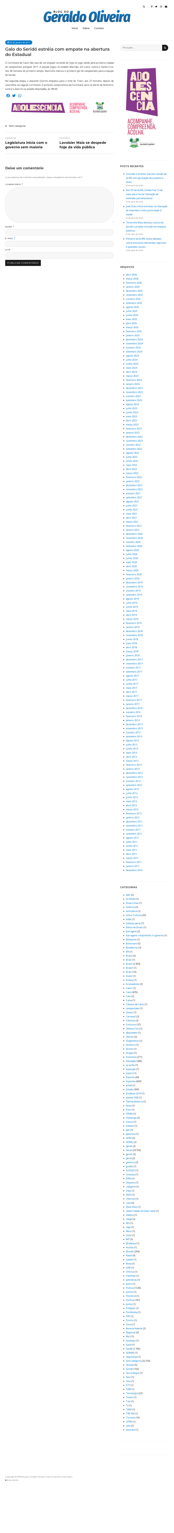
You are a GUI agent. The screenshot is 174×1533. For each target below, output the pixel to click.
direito (129, 1048)
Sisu (128, 1381)
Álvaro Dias (132, 903)
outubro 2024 (133, 347)
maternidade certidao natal (140, 1211)
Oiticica (130, 1271)
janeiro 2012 (133, 817)
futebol (130, 1125)
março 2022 (132, 473)
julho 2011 (131, 841)
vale (128, 1425)
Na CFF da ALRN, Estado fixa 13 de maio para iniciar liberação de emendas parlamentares (144, 194)
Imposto (130, 1182)
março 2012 (132, 809)
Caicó (129, 992)
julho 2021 (131, 505)
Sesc (128, 1377)
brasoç (129, 980)
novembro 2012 (134, 777)
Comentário (14, 184)
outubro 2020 (133, 542)
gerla (129, 1158)
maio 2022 (131, 465)
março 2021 (132, 521)
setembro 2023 (134, 400)
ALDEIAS (130, 899)
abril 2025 (131, 323)
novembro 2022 (134, 440)
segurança (131, 1356)
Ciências (130, 1020)
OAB (128, 1267)
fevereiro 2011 (134, 862)
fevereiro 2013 (134, 764)
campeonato (132, 1008)
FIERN (129, 1113)
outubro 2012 (133, 781)
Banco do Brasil (134, 927)
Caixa (129, 1000)
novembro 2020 (134, 538)
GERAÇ (129, 1142)
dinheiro (130, 1044)
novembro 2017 (134, 663)
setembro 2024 (134, 351)
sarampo (130, 1340)
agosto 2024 (132, 355)
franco (129, 1121)
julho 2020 (131, 554)
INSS (128, 1194)
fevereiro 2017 (134, 700)
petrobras (131, 1279)
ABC (128, 895)
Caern (129, 988)
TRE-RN (130, 1413)
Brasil (129, 963)
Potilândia (131, 1312)
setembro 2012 (134, 785)
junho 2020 (132, 558)
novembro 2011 (134, 825)
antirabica (131, 911)
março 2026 (132, 278)
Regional (130, 1332)
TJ (127, 1405)
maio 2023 (131, 416)
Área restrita (12, 1480)
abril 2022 (131, 469)
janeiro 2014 (133, 720)
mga (128, 1227)
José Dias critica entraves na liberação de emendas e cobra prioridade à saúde (146, 210)
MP (128, 1239)
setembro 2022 (134, 448)
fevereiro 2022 (134, 477)
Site (7, 250)
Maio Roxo (131, 1206)
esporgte (131, 1069)
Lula (128, 1202)
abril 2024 (131, 371)
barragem (131, 931)
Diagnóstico (132, 1040)
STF (128, 1385)
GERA (129, 1138)
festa (128, 1105)
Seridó (129, 1369)
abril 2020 (131, 566)
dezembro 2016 (134, 708)
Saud (128, 1344)
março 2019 (132, 619)
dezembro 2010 (134, 870)
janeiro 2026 (133, 286)
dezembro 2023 (134, 388)
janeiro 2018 (133, 655)
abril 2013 (131, 756)
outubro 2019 (133, 590)
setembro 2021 (134, 497)
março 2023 (132, 424)
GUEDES (130, 1170)
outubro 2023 (133, 396)
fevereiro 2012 (134, 813)
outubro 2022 (133, 444)
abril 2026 (131, 274)
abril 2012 (131, 805)
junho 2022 (132, 461)
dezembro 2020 (134, 534)
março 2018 (132, 651)
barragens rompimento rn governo (145, 935)
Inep (128, 1190)
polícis (129, 1292)
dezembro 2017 (134, 659)
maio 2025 (131, 319)
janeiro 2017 (133, 704)
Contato (99, 28)
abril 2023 (131, 420)
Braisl (129, 955)
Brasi (129, 959)
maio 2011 (131, 850)
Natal (129, 1255)
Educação (131, 1061)
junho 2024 (132, 363)
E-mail (10, 238)
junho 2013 (132, 748)
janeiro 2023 (133, 432)
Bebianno (131, 939)
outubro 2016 (133, 712)
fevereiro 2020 (134, 574)
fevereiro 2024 (134, 380)
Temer (129, 1397)
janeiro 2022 (133, 481)
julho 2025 (131, 311)
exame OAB (132, 1097)
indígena (130, 1186)
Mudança (131, 1243)
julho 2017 (131, 679)
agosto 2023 (132, 404)
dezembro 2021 (134, 485)
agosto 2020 (132, 550)
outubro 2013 (133, 732)
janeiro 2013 (133, 768)
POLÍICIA (131, 1296)
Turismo (130, 1417)
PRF (128, 1316)
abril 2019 (131, 615)
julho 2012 (131, 793)
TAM (128, 1389)
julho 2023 (131, 408)
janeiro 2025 (133, 335)
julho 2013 (131, 744)
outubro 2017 (133, 667)
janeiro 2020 (133, 578)
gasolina (130, 1134)
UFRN (129, 1421)
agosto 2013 (132, 740)
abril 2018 (131, 647)
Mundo (130, 1251)
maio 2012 (131, 801)
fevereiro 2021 (134, 525)
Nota (128, 1263)
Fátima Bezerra (134, 1101)
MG (128, 1223)
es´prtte (130, 1065)
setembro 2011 (134, 833)
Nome (9, 227)
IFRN (128, 1178)
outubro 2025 (133, 299)
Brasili (129, 967)
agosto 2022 (132, 452)
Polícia (129, 1287)
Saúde (129, 1348)
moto (128, 1235)
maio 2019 (131, 610)
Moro (129, 1231)
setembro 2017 (134, 671)
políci (129, 1283)
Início (75, 28)
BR (127, 951)
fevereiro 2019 (134, 623)
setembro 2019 (134, 594)
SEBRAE (130, 1352)
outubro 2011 (133, 829)
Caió (128, 996)
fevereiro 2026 (134, 282)
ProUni (130, 1320)
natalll (129, 1259)
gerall (129, 1154)
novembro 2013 (134, 728)
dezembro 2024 (134, 339)
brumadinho (132, 984)
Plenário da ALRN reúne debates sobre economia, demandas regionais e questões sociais (146, 242)
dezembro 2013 (134, 724)
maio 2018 (131, 643)
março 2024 (132, 375)
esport (129, 1073)
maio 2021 (131, 513)
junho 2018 (132, 639)
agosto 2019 (132, 598)
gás (128, 1129)
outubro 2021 (133, 493)
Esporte (130, 1077)
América (130, 907)
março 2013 (132, 760)
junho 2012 (132, 797)
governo (130, 1162)
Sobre (86, 28)
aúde (128, 919)
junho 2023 (132, 412)
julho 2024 (131, 359)
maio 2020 (131, 562)
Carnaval (131, 1016)
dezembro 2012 (134, 773)
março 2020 (132, 570)
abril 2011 (131, 854)
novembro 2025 (134, 294)
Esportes (130, 1081)
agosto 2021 (132, 501)
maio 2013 (131, 752)
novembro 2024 (134, 343)
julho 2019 (131, 602)
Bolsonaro (131, 943)
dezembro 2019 (134, 582)
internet (130, 1198)
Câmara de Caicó (135, 1004)
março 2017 (132, 696)
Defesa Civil (132, 1028)
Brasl (129, 971)
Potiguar (130, 1308)
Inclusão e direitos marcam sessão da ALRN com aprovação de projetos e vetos (146, 178)
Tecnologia (132, 1393)
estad (129, 1085)
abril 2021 (131, 517)
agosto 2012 (132, 789)
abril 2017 (131, 692)
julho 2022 (131, 457)
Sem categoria (17, 126)
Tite (128, 1401)
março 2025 (132, 327)
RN (127, 1336)
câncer (129, 1012)
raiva (128, 1324)
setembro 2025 (134, 303)
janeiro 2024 (133, 384)
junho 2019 (132, 606)
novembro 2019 (134, 586)
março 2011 (132, 858)
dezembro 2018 (134, 631)
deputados (131, 1032)
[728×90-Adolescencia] (58, 107)
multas (129, 1247)
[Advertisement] (87, 1511)
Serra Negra (132, 1373)
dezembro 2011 (134, 821)
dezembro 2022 (134, 436)
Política (130, 1300)
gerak (129, 1146)
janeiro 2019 (133, 627)
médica (130, 1215)
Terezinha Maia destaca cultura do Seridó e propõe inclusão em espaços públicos (146, 226)
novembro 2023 (134, 392)
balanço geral (133, 923)
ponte (129, 1304)
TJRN (129, 1409)
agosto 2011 (132, 837)
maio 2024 (131, 367)
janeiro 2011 (133, 866)
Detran (130, 1036)
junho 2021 (132, 509)
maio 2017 (131, 687)
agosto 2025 (132, 307)
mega (129, 1219)
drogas (129, 1053)
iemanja (130, 1174)
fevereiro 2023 (134, 428)
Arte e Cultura (133, 915)
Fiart (128, 1109)
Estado (129, 1089)
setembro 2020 (134, 546)
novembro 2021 (134, 489)
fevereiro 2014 (134, 716)
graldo (129, 1166)
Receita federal (134, 1328)
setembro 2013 (134, 736)
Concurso (131, 1024)
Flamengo (131, 1117)
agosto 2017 (132, 675)
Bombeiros (132, 947)
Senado (130, 1364)
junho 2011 (132, 845)
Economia (131, 1057)
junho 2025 (132, 315)
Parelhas (131, 1275)
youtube (130, 1429)
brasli (129, 976)
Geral (129, 1150)
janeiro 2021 (133, 529)
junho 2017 (132, 683)
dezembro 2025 (134, 290)
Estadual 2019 (133, 1093)
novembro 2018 (134, 635)
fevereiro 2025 (134, 331)
